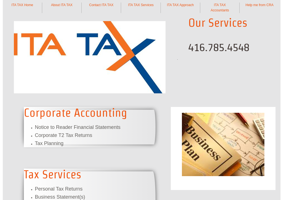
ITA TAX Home (22, 5)
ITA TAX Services (141, 5)
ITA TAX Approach (180, 5)
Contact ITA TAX (101, 5)
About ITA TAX (61, 5)
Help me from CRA (260, 5)
